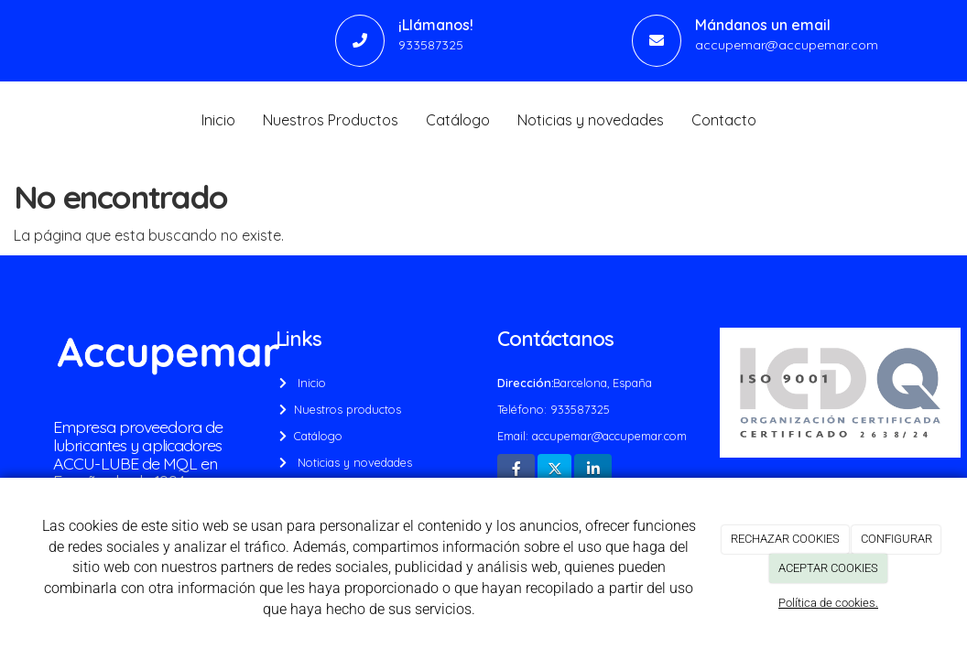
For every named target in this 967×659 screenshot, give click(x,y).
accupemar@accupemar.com (786, 44)
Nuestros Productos (330, 120)
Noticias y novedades (590, 120)
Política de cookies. (828, 603)
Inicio (218, 120)
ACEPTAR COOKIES (828, 568)
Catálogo (458, 120)
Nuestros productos (345, 409)
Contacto (723, 120)
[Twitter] (554, 470)
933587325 (430, 44)
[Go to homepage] (9, 120)
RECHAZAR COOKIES (785, 539)
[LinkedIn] (593, 470)
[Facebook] (516, 470)
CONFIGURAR (896, 539)
